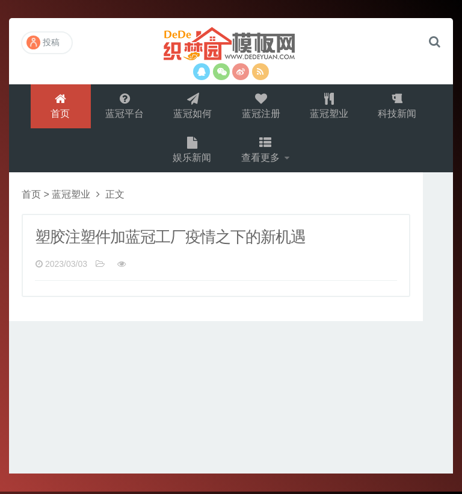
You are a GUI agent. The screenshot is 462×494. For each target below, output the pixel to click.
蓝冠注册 (261, 106)
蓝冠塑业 (329, 106)
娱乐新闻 (192, 151)
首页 (59, 106)
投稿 (43, 42)
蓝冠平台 (124, 106)
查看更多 (261, 151)
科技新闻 (398, 106)
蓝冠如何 (192, 106)
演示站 (231, 45)
